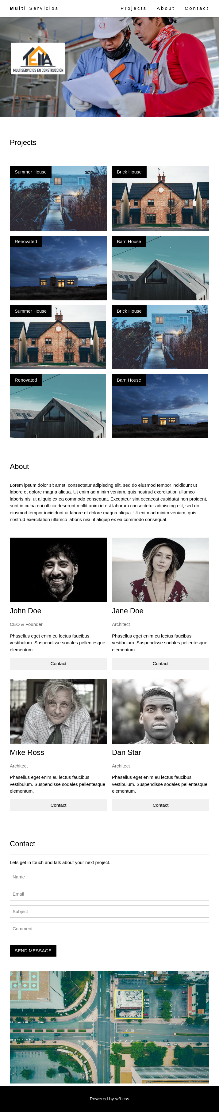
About (166, 8)
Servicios (34, 8)
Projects (134, 8)
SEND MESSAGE (33, 950)
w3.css (122, 1098)
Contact (197, 8)
